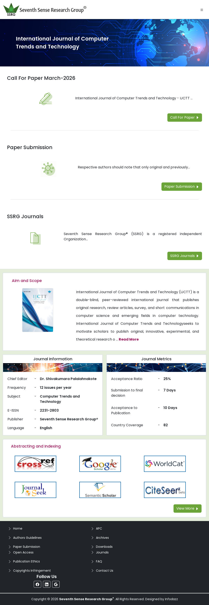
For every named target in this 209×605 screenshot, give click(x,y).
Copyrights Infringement (32, 570)
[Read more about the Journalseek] (35, 489)
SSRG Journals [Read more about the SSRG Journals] (25, 216)
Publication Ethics (26, 561)
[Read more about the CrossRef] (35, 463)
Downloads (104, 546)
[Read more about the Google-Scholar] (100, 463)
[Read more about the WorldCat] (165, 463)
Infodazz (171, 599)
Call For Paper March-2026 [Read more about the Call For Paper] (41, 78)
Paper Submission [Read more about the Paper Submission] (29, 147)
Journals (102, 552)
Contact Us (104, 570)
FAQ (99, 561)
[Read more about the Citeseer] (165, 489)
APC (99, 528)
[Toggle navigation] (201, 9)
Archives (102, 537)
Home (17, 528)
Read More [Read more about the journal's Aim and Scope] (129, 339)
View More (187, 508)
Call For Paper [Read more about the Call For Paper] (184, 117)
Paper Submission (26, 546)
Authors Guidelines (27, 537)
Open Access (23, 552)
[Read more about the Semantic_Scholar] (100, 489)
